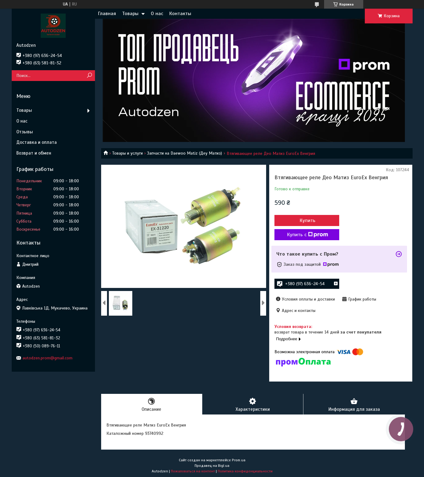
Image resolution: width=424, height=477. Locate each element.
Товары (130, 13)
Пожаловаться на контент (193, 471)
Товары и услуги (127, 153)
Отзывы (24, 132)
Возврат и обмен (33, 153)
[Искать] (89, 75)
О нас (157, 13)
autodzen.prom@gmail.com (47, 358)
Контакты (180, 13)
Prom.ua (238, 460)
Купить (307, 220)
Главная (107, 13)
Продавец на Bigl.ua (212, 465)
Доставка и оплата (36, 142)
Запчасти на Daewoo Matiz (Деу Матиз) (184, 153)
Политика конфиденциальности (245, 471)
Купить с (307, 235)
